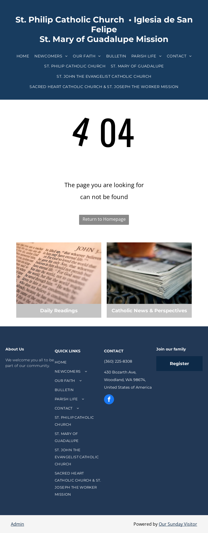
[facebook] (109, 400)
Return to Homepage (104, 219)
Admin (17, 524)
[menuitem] (23, 56)
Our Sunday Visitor (178, 524)
